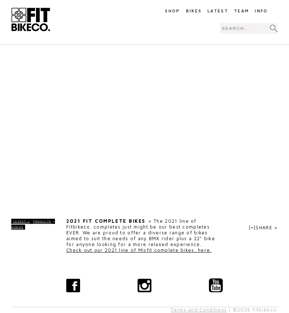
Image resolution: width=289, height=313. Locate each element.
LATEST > (21, 221)
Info (261, 10)
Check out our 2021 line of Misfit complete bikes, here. (138, 250)
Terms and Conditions (199, 310)
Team (241, 10)
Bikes (194, 10)
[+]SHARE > (263, 227)
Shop (172, 10)
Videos (17, 227)
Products (42, 221)
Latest (217, 10)
